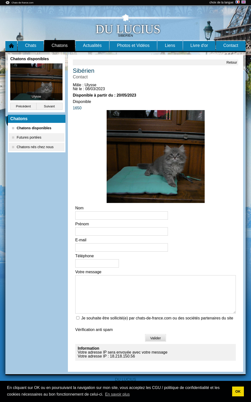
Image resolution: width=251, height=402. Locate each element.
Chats (30, 45)
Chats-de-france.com (23, 2)
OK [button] (238, 391)
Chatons (60, 45)
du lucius (127, 29)
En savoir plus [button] (117, 394)
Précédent (23, 106)
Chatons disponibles (31, 128)
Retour (231, 62)
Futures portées (26, 137)
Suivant (49, 106)
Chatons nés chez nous (32, 147)
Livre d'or (199, 45)
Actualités (92, 45)
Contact (230, 45)
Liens (170, 45)
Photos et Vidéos (133, 45)
